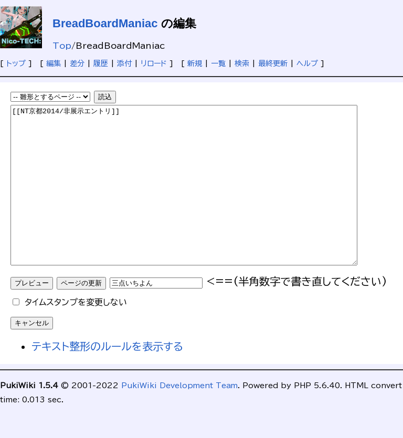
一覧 (218, 63)
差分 (77, 63)
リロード (154, 63)
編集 (53, 63)
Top (61, 45)
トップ (16, 63)
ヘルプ (307, 63)
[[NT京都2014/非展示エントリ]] (204, 201)
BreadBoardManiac (105, 23)
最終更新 (273, 63)
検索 (242, 63)
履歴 (100, 63)
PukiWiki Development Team (179, 417)
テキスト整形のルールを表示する (107, 377)
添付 (124, 63)
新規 (194, 63)
